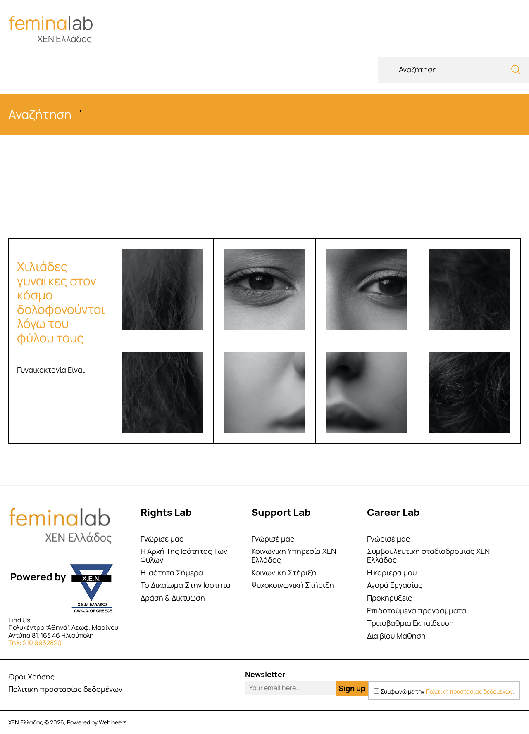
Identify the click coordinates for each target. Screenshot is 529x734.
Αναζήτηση (418, 69)
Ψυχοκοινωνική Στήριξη (292, 585)
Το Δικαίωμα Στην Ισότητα (186, 585)
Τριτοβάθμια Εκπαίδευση (410, 623)
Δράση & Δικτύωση (173, 598)
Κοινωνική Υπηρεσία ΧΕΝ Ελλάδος (293, 555)
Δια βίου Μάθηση (396, 636)
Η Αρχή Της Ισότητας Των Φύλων (184, 555)
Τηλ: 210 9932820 (35, 642)
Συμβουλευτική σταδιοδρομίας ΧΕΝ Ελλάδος (428, 555)
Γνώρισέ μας (162, 538)
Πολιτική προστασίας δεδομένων (65, 689)
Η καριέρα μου (392, 572)
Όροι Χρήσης (31, 676)
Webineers (112, 722)
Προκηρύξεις (389, 598)
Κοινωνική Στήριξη (284, 572)
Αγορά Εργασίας (394, 585)
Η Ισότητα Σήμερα (172, 572)
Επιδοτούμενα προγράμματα (416, 610)
